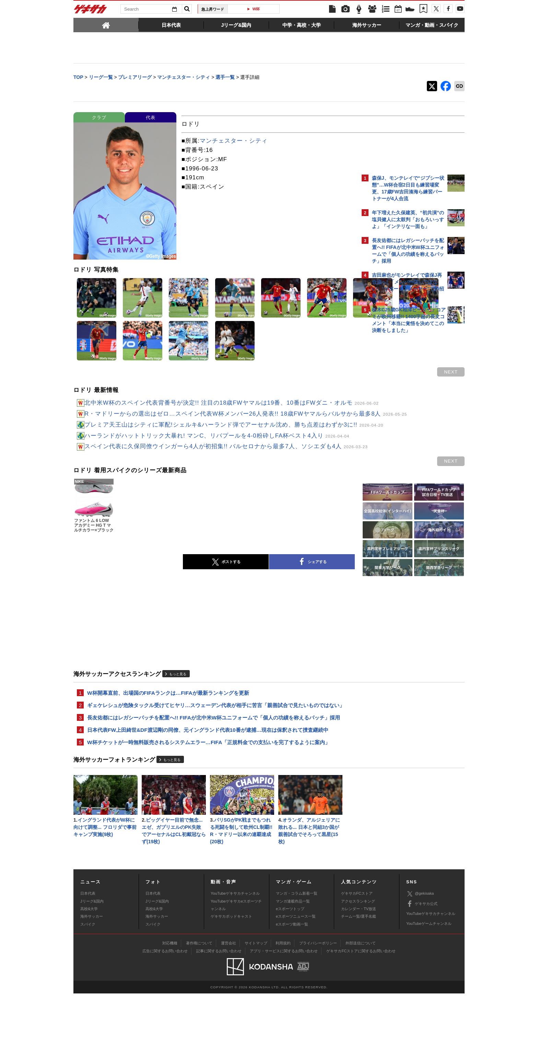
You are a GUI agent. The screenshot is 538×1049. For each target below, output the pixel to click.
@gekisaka (420, 949)
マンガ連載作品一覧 (293, 956)
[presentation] (106, 25)
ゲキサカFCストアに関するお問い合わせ (361, 1006)
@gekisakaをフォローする (399, 440)
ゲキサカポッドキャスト (231, 972)
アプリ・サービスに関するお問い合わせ (284, 1006)
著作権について (199, 998)
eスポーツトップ (290, 964)
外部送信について (361, 998)
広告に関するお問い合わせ (165, 1006)
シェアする (252, 603)
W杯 (256, 9)
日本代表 (87, 949)
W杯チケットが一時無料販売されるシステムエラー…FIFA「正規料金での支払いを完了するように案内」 (208, 794)
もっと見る (177, 715)
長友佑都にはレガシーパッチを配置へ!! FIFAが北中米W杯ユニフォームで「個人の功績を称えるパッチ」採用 (213, 768)
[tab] (106, 25)
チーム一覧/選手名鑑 (358, 972)
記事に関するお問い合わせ (219, 1006)
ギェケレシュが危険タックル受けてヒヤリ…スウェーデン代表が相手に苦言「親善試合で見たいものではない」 (210, 751)
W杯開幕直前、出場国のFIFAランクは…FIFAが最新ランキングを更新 (168, 734)
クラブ (99, 118)
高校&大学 (89, 964)
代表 (150, 118)
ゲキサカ (90, 11)
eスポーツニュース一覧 (296, 972)
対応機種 (169, 998)
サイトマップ (256, 998)
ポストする (165, 603)
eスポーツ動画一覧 (292, 979)
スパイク (87, 979)
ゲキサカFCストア (357, 949)
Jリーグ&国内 (92, 956)
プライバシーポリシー (318, 998)
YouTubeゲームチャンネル (429, 979)
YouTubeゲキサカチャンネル (235, 949)
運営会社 (228, 998)
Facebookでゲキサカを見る (400, 455)
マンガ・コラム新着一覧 (296, 949)
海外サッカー (91, 972)
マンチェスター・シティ (234, 141)
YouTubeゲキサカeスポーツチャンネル (236, 960)
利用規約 (283, 998)
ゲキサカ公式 (421, 959)
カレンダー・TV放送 (358, 964)
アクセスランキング (358, 956)
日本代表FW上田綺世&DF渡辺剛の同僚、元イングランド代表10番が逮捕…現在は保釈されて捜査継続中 (207, 781)
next (331, 372)
